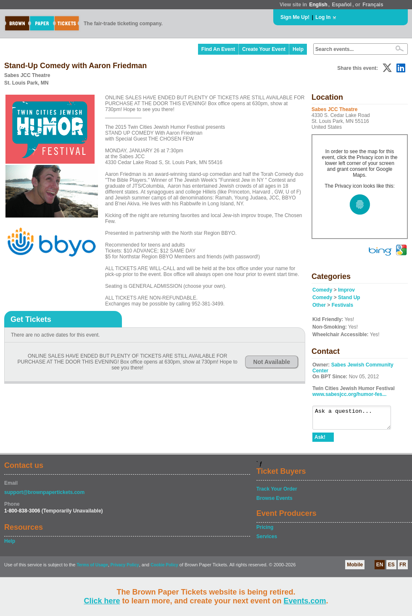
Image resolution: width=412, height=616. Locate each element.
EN (379, 568)
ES (391, 568)
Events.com (305, 601)
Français (372, 5)
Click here (102, 601)
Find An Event (218, 49)
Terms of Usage (92, 568)
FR (402, 568)
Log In (322, 17)
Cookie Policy (164, 568)
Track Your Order (276, 493)
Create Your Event (263, 49)
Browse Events (274, 502)
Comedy (322, 290)
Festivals (342, 305)
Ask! (319, 441)
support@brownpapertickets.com (44, 496)
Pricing (265, 531)
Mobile (355, 568)
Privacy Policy (125, 568)
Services (266, 540)
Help (298, 49)
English (318, 5)
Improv (346, 290)
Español (342, 5)
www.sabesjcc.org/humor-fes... (349, 394)
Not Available (271, 361)
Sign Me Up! (294, 17)
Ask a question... (355, 419)
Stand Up (349, 297)
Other (319, 305)
